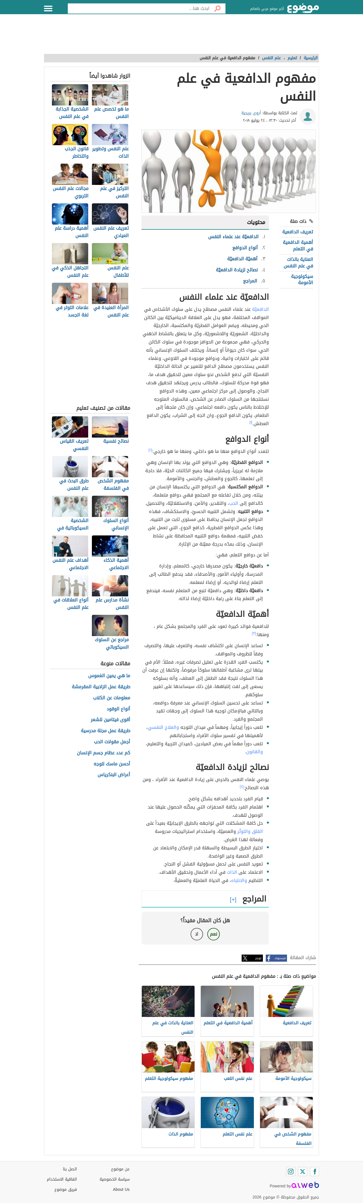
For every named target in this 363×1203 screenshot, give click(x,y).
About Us (121, 1189)
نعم (213, 934)
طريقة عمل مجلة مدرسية (105, 731)
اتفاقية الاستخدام (62, 1179)
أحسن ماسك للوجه (112, 764)
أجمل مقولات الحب (112, 742)
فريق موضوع (65, 1189)
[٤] (242, 786)
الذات (232, 872)
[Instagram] (290, 1171)
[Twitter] (302, 1171)
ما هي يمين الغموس (109, 676)
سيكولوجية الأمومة (302, 279)
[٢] (150, 450)
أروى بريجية (251, 113)
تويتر (258, 958)
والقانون (254, 751)
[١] (251, 422)
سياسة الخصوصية (115, 1179)
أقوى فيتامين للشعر (110, 720)
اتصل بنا (70, 1169)
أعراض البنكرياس (114, 775)
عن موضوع (120, 1169)
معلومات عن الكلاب (111, 698)
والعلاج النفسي (163, 727)
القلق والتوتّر (250, 831)
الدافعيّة (260, 309)
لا (196, 934)
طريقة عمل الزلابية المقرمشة (101, 687)
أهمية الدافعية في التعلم (298, 245)
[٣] (254, 633)
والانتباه (239, 880)
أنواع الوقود (118, 709)
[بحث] (217, 8)
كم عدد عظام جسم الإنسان (103, 753)
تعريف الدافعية (297, 231)
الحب (233, 503)
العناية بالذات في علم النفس (298, 262)
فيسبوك (280, 958)
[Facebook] (314, 1171)
